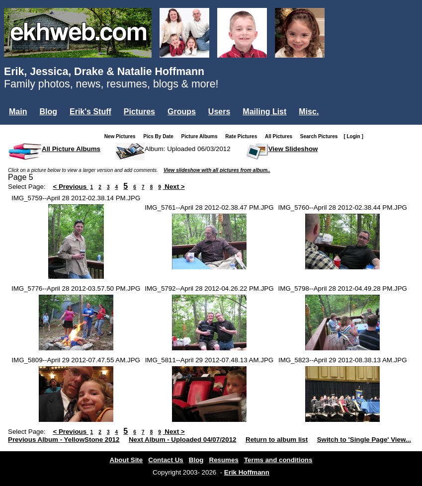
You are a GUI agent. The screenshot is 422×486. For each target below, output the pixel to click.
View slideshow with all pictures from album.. (217, 170)
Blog (48, 111)
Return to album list (277, 439)
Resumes (224, 460)
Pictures (139, 111)
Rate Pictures (243, 136)
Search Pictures (321, 136)
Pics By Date (160, 136)
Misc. (309, 111)
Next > (174, 186)
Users (219, 111)
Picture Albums (201, 136)
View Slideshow (293, 149)
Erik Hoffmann (246, 472)
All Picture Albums (71, 149)
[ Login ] (353, 136)
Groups (182, 111)
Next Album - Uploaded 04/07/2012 (183, 439)
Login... (24, 128)
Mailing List (264, 111)
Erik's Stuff (90, 111)
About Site (126, 460)
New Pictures (122, 136)
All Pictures (280, 136)
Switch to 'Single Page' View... (364, 439)
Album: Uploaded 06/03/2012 (188, 149)
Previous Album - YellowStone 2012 (63, 439)
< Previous (70, 186)
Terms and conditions (278, 460)
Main (18, 111)
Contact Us (165, 460)
